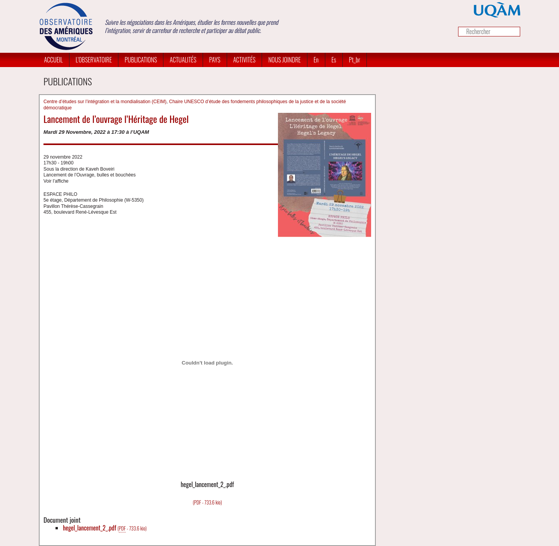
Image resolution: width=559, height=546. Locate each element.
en (316, 59)
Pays (214, 59)
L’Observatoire (94, 59)
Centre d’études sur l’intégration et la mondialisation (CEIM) (105, 101)
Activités (244, 59)
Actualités (183, 59)
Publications (141, 59)
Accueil (53, 59)
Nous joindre (284, 59)
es (334, 59)
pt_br (354, 59)
